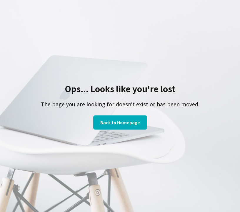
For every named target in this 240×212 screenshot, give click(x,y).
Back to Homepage (120, 122)
